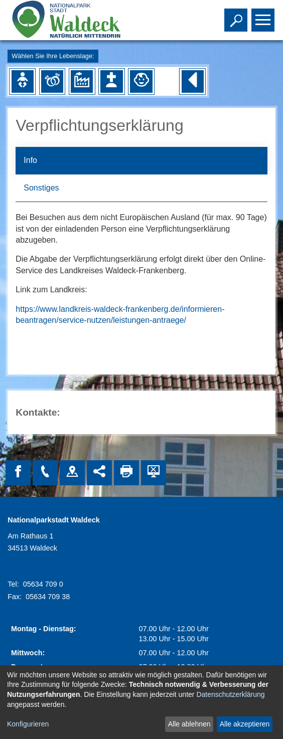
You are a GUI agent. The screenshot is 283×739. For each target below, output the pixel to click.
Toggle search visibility (237, 16)
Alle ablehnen (189, 724)
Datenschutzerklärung (230, 694)
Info (30, 160)
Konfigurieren (28, 724)
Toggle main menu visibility (264, 16)
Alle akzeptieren (245, 724)
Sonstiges (41, 187)
